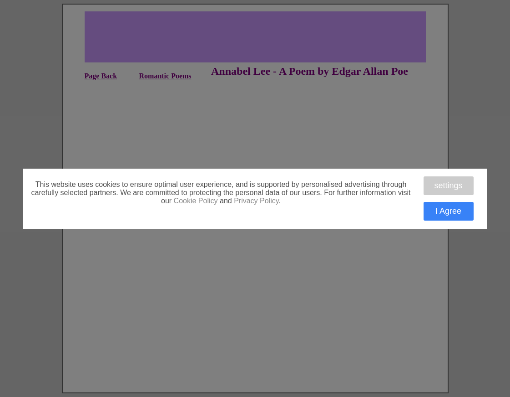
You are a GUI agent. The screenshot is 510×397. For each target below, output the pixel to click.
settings (448, 185)
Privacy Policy (256, 201)
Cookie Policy (196, 201)
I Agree (448, 211)
